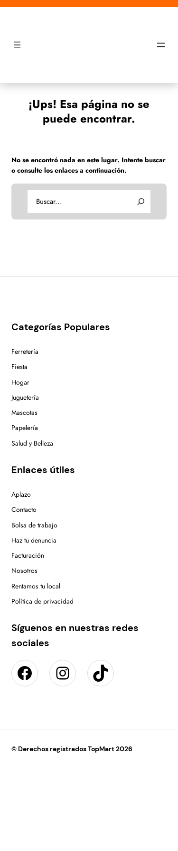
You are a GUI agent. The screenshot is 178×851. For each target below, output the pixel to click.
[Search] (140, 201)
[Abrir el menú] (17, 45)
